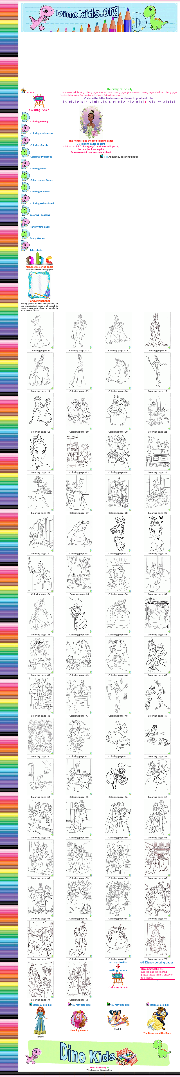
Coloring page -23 (79, 472)
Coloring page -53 (157, 756)
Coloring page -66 (40, 918)
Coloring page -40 (118, 634)
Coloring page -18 (40, 431)
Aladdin (118, 1029)
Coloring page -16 (118, 391)
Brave (40, 1036)
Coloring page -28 (118, 513)
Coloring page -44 (118, 675)
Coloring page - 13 (157, 350)
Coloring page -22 (40, 472)
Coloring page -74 (40, 999)
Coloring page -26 (40, 513)
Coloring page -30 (40, 553)
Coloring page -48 (118, 715)
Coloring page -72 (118, 959)
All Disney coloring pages (123, 156)
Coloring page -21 (157, 431)
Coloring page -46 (40, 715)
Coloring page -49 (157, 715)
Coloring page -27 (79, 513)
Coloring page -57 (157, 797)
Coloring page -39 (79, 634)
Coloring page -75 (79, 999)
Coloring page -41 (157, 634)
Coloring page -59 (79, 837)
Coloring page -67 (79, 918)
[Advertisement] (99, 59)
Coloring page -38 (40, 634)
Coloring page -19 (79, 431)
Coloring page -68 (118, 918)
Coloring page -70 (40, 959)
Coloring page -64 (118, 878)
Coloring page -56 (118, 797)
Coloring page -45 (157, 675)
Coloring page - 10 (40, 350)
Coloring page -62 (40, 878)
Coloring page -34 (40, 594)
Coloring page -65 (157, 878)
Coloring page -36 (118, 594)
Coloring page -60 (118, 837)
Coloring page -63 (79, 878)
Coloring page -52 (118, 756)
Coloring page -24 (118, 472)
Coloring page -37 (157, 594)
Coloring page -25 (157, 472)
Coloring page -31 (79, 553)
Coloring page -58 (40, 837)
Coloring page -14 (40, 391)
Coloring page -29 (157, 513)
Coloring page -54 (40, 797)
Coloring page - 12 (118, 350)
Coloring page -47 (79, 715)
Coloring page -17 (157, 391)
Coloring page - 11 (79, 350)
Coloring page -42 (40, 675)
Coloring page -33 (157, 553)
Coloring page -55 (79, 797)
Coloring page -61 (157, 837)
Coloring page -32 (118, 553)
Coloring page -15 (79, 391)
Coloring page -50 (40, 756)
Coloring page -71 (79, 959)
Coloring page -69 (157, 918)
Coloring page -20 (118, 431)
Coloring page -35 (79, 594)
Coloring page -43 (79, 675)
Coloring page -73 (157, 959)
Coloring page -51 (79, 756)
